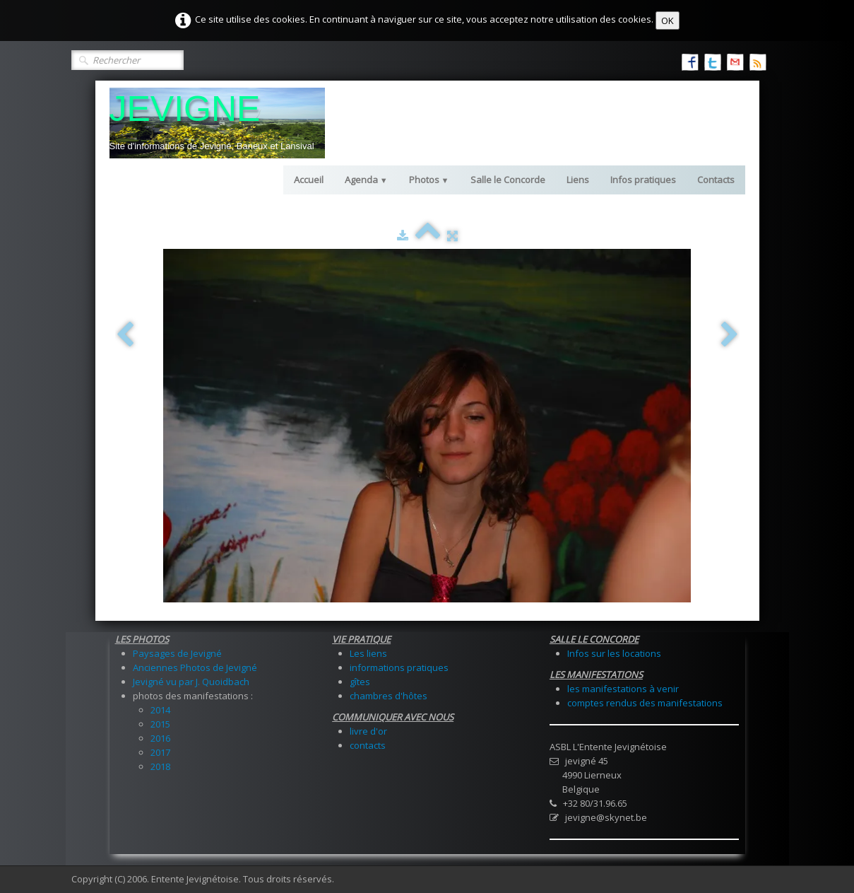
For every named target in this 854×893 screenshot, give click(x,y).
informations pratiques (399, 667)
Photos (429, 179)
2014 (160, 710)
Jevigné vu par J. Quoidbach (191, 681)
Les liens (368, 653)
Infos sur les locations (614, 653)
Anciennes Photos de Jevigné (195, 667)
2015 (160, 724)
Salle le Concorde (507, 179)
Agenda (366, 179)
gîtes (360, 681)
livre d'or (368, 731)
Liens (578, 179)
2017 (160, 752)
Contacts (716, 179)
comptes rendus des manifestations (645, 702)
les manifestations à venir (623, 688)
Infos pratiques (643, 179)
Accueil (309, 179)
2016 (160, 738)
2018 (160, 766)
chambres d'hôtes (388, 695)
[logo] (217, 123)
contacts (368, 745)
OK (667, 20)
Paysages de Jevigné (177, 653)
